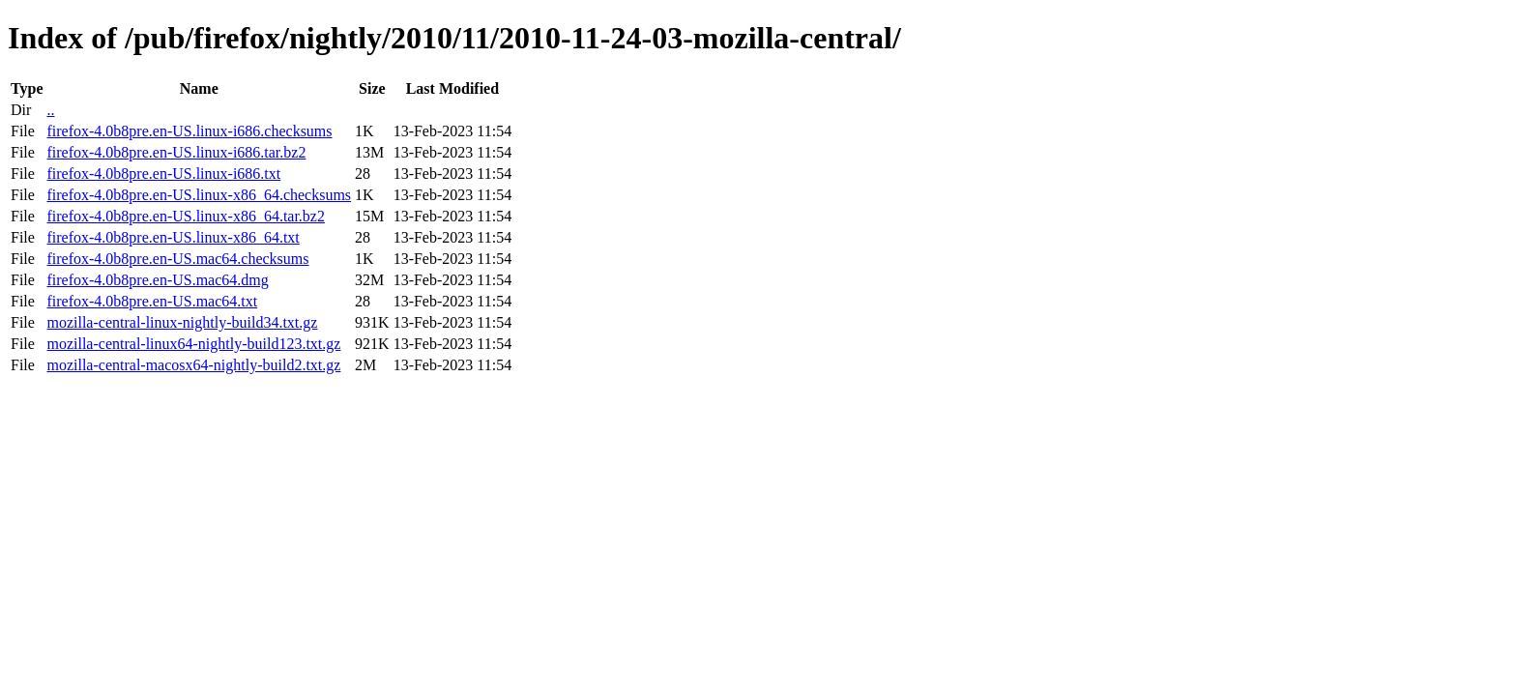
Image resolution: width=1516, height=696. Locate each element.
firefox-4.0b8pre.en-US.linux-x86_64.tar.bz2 (185, 216)
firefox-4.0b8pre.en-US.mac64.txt (151, 301)
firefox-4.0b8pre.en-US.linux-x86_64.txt (172, 237)
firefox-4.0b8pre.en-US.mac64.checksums (177, 258)
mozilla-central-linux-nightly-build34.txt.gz (181, 322)
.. (50, 110)
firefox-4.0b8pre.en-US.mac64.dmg (157, 280)
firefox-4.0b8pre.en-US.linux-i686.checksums (189, 131)
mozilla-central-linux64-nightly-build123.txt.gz (193, 343)
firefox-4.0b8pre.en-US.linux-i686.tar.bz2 (176, 152)
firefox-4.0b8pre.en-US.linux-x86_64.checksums (198, 195)
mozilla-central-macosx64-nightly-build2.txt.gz (193, 365)
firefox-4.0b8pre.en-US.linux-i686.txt (163, 173)
